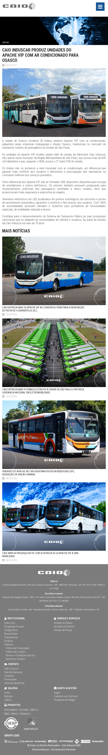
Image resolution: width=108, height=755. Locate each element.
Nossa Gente (11, 633)
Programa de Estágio (64, 699)
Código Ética (10, 630)
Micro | (34, 709)
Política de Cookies (15, 651)
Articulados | (11, 709)
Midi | (7, 713)
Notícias (8, 696)
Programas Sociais (14, 626)
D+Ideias (8, 640)
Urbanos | (25, 713)
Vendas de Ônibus (63, 622)
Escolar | (24, 709)
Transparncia (11, 637)
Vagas (57, 692)
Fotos (7, 692)
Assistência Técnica (64, 626)
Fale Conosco (11, 668)
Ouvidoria (9, 675)
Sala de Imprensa (13, 672)
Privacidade (10, 679)
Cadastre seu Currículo (66, 696)
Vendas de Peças (63, 630)
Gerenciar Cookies (15, 659)
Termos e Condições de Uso (20, 655)
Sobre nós (9, 622)
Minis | (14, 713)
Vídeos (8, 699)
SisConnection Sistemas (63, 749)
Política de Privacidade (17, 648)
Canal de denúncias (14, 683)
